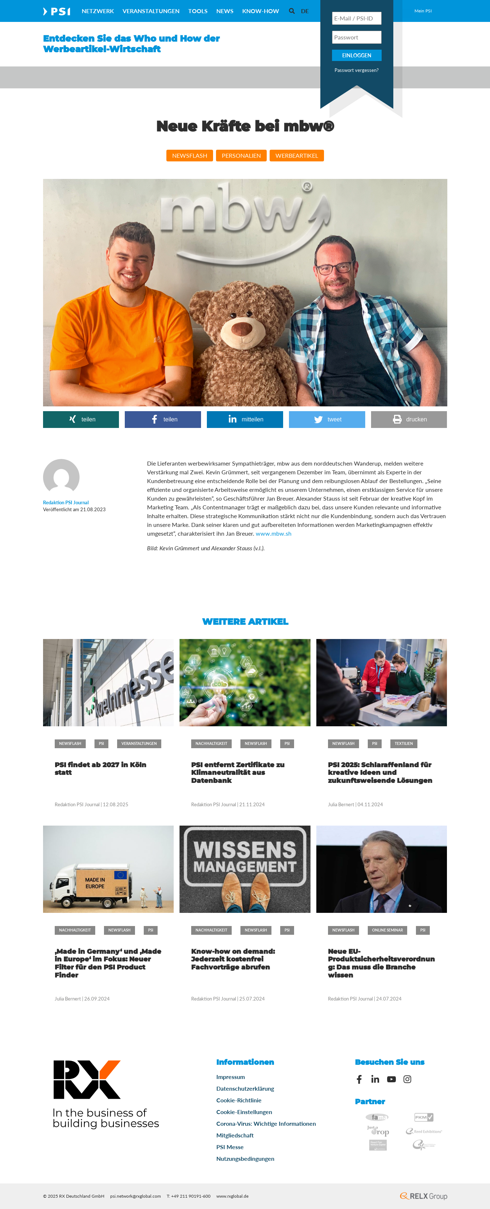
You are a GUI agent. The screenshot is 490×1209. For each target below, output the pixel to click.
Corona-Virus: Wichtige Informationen (266, 1123)
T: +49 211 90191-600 (189, 1196)
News (225, 10)
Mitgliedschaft (235, 1135)
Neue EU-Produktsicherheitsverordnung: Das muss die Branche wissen (381, 963)
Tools (198, 10)
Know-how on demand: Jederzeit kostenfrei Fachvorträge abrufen (233, 959)
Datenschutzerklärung (245, 1088)
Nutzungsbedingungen (245, 1158)
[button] (81, 419)
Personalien (241, 155)
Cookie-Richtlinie (239, 1100)
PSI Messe (230, 1146)
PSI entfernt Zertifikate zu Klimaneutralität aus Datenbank (238, 773)
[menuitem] (305, 10)
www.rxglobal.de (232, 1196)
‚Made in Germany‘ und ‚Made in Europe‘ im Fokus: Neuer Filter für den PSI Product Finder (108, 963)
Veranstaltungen (151, 10)
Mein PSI (423, 11)
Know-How (260, 10)
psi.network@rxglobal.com (135, 1196)
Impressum (230, 1076)
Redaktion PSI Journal (78, 804)
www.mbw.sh (274, 533)
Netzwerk (98, 10)
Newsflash (189, 155)
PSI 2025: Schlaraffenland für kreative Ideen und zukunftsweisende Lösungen (380, 773)
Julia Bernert (341, 804)
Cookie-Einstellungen (244, 1111)
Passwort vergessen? (357, 70)
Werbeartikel (296, 155)
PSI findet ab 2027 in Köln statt (100, 769)
